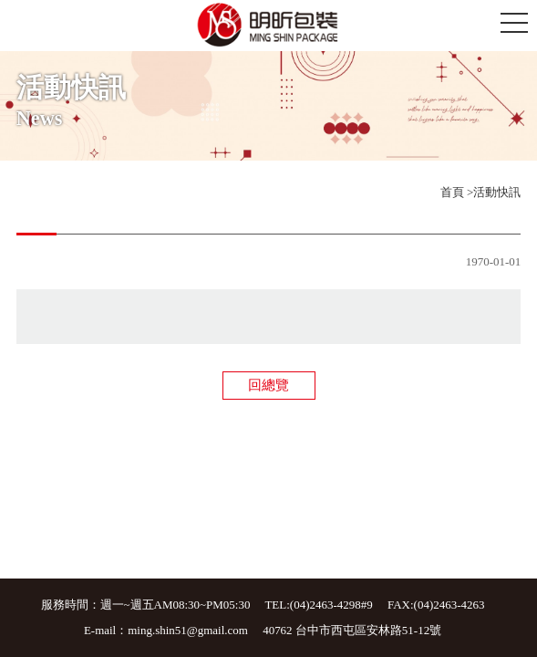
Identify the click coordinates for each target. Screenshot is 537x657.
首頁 (452, 192)
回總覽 (268, 385)
